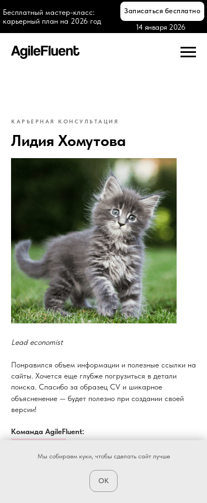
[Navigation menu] (188, 52)
